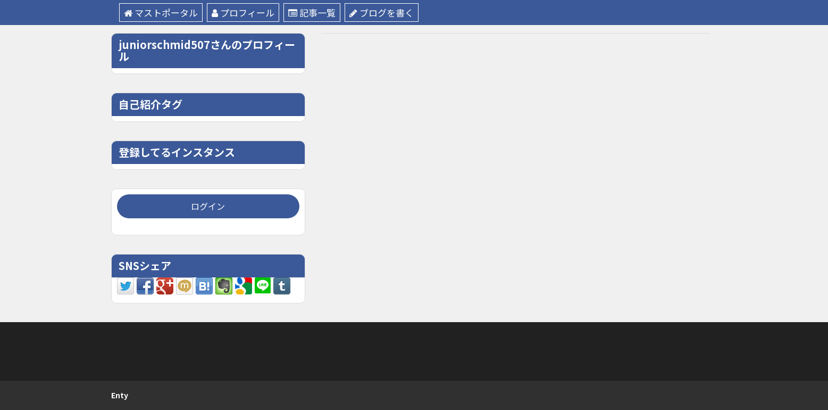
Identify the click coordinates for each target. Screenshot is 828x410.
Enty (119, 395)
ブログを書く (381, 12)
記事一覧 (312, 12)
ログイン (208, 206)
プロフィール (243, 12)
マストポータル (161, 12)
